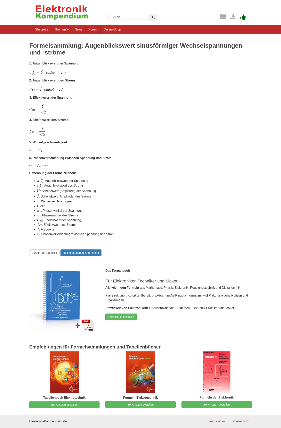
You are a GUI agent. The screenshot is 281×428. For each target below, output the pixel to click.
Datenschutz (240, 421)
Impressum (217, 421)
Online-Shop (112, 29)
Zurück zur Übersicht (44, 252)
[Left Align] (153, 17)
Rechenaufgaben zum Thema (81, 252)
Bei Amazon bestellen (64, 404)
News (79, 29)
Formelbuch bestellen (121, 316)
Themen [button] (61, 29)
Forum (93, 29)
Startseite (41, 29)
